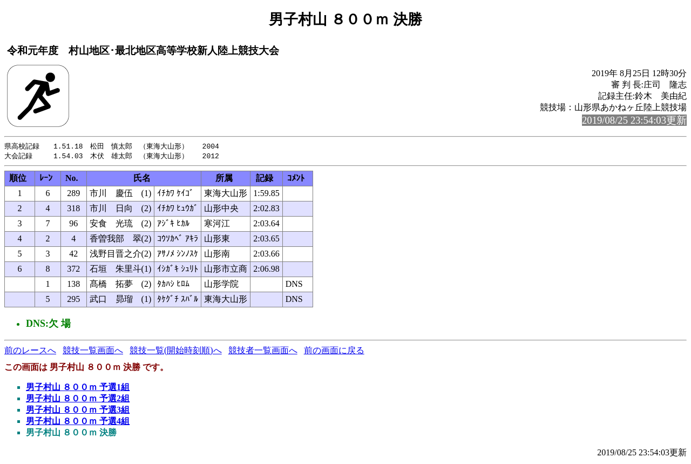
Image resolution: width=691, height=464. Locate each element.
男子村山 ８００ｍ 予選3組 (78, 410)
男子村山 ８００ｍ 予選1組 (78, 388)
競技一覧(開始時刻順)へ (176, 351)
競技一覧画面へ (93, 351)
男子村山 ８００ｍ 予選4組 (78, 422)
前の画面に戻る (334, 351)
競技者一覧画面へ (262, 351)
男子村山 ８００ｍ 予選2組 (78, 399)
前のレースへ (30, 351)
